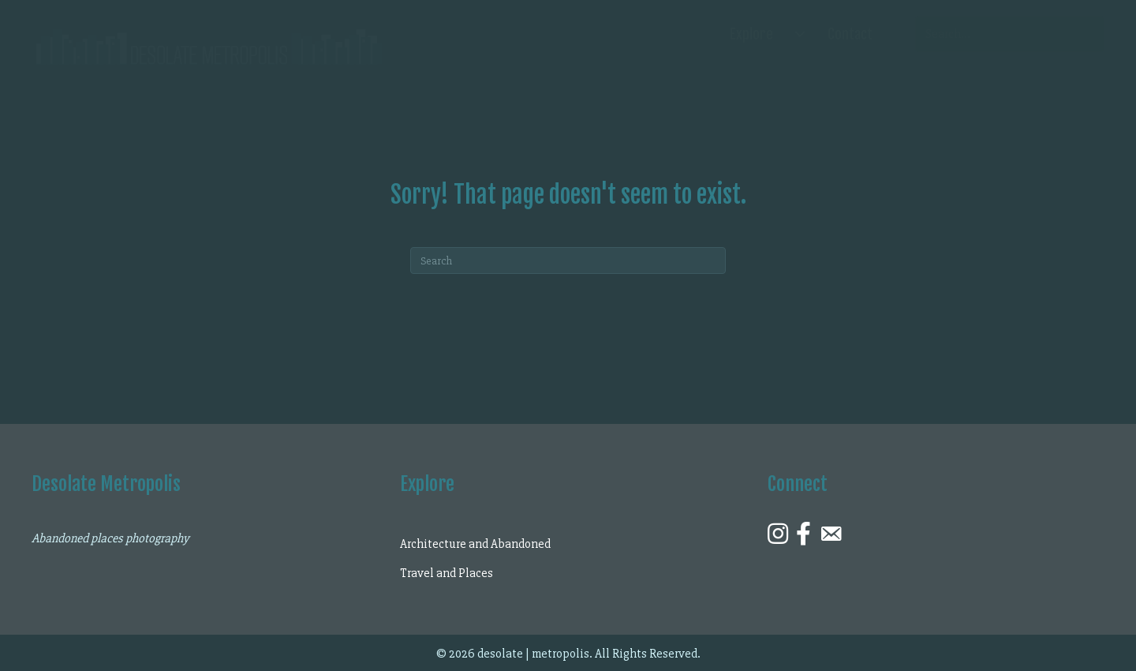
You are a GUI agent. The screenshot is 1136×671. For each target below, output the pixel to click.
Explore (751, 34)
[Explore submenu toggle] (800, 34)
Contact (850, 34)
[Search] (568, 260)
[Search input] (1009, 34)
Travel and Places (446, 573)
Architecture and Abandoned (475, 544)
